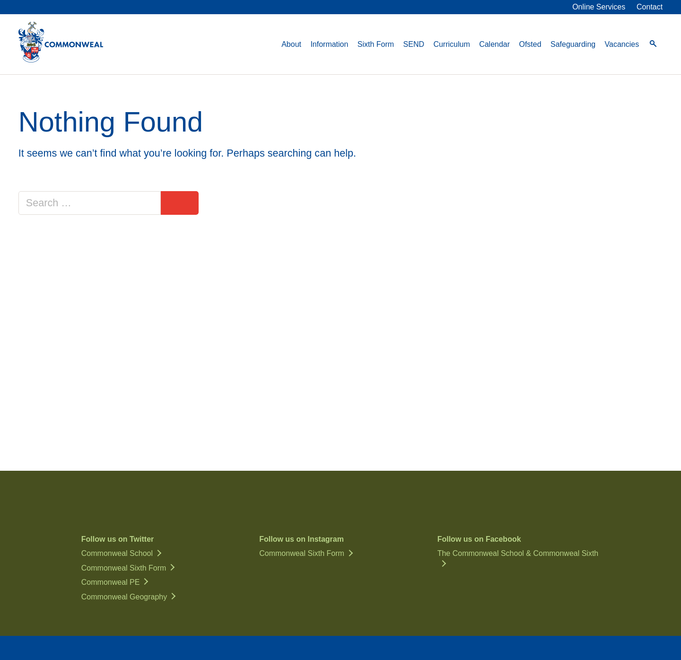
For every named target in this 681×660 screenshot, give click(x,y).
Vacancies (622, 44)
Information (329, 44)
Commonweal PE (110, 582)
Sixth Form (376, 44)
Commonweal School (117, 553)
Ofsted (530, 44)
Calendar (494, 44)
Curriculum (451, 44)
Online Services (598, 7)
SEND (413, 44)
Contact (650, 7)
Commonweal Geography (124, 597)
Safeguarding (572, 44)
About (291, 44)
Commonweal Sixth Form (123, 568)
